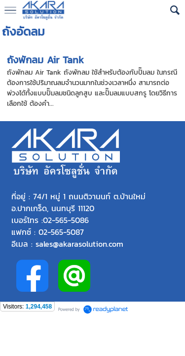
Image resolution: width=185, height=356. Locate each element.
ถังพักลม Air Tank (45, 59)
